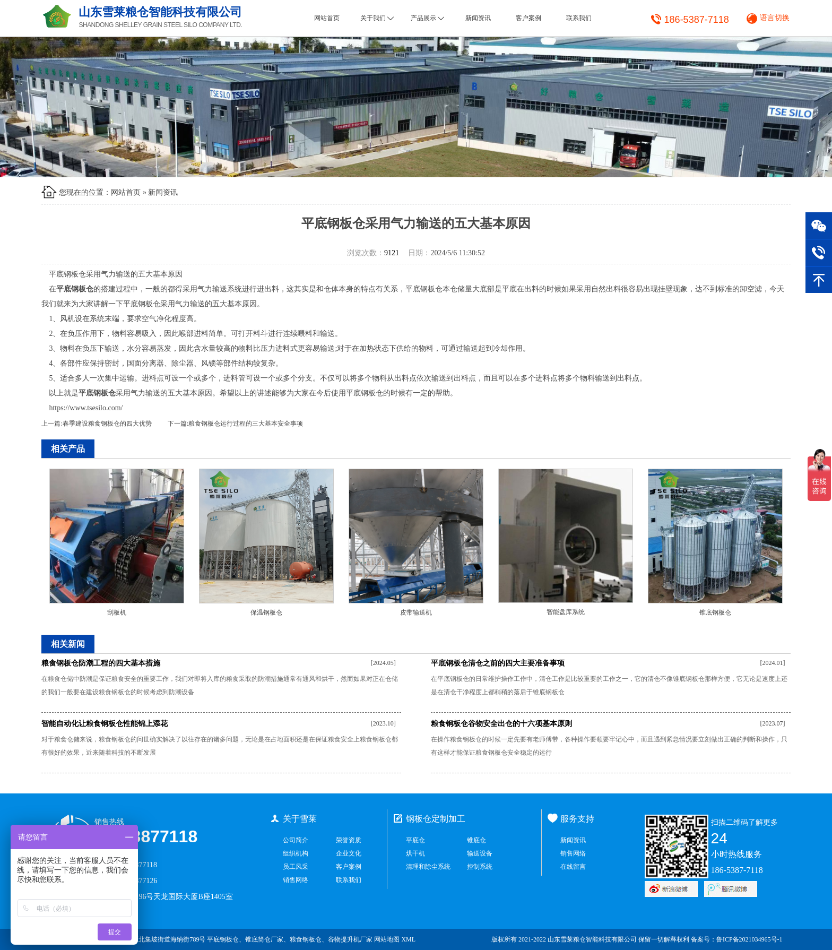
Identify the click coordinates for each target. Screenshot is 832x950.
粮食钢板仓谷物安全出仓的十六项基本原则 (501, 724)
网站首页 (327, 18)
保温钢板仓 (266, 612)
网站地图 (387, 939)
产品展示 (427, 18)
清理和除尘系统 (428, 866)
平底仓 (415, 840)
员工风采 (295, 866)
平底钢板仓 (223, 939)
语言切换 (775, 18)
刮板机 (116, 612)
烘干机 (415, 853)
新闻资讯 (478, 18)
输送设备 (479, 853)
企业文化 (348, 853)
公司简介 (295, 840)
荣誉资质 (348, 840)
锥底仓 (476, 840)
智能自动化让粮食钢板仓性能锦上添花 (104, 724)
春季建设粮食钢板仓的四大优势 (107, 423)
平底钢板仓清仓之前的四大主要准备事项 (498, 663)
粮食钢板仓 (306, 939)
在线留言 (573, 866)
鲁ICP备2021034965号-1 (749, 939)
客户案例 (528, 18)
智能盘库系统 (566, 612)
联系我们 (579, 18)
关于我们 (377, 18)
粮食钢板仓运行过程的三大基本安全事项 (245, 423)
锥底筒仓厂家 (264, 939)
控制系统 (479, 866)
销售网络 (295, 880)
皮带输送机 (416, 612)
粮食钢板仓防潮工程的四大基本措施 (100, 663)
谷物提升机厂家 (350, 939)
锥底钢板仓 (715, 612)
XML (408, 939)
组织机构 (295, 853)
